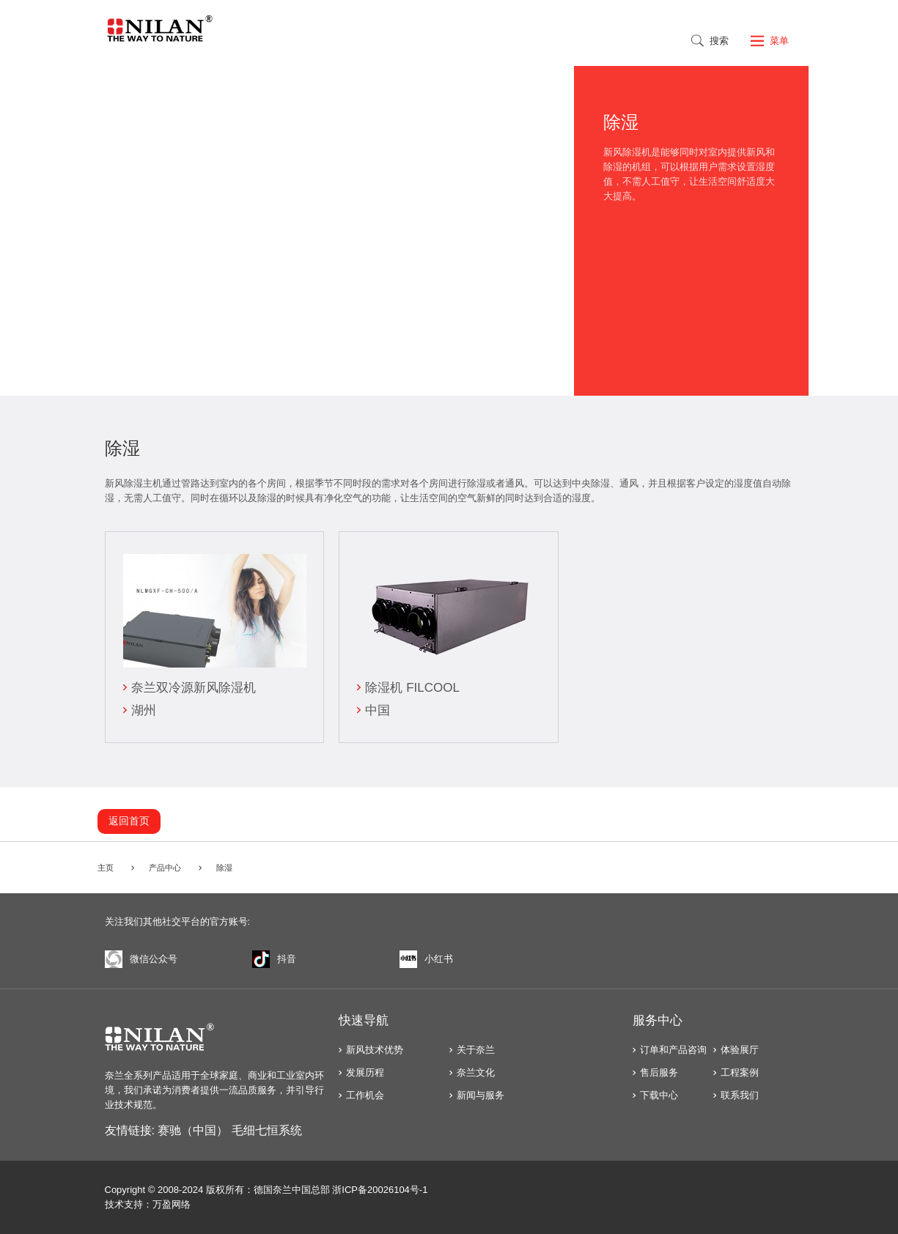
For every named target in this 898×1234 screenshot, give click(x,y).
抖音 (274, 959)
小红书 (426, 959)
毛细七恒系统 (267, 1130)
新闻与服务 (480, 1095)
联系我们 (740, 1095)
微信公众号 (141, 959)
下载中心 (659, 1095)
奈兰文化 (476, 1072)
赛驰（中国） (193, 1130)
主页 (105, 867)
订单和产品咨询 (673, 1049)
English (619, 40)
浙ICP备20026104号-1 (379, 1189)
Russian (651, 40)
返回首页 (129, 821)
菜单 (779, 40)
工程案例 (740, 1072)
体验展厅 (740, 1049)
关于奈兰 (476, 1049)
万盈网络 (171, 1204)
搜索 (719, 40)
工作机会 (365, 1095)
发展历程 (365, 1072)
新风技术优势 (374, 1049)
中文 (586, 40)
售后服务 (659, 1072)
